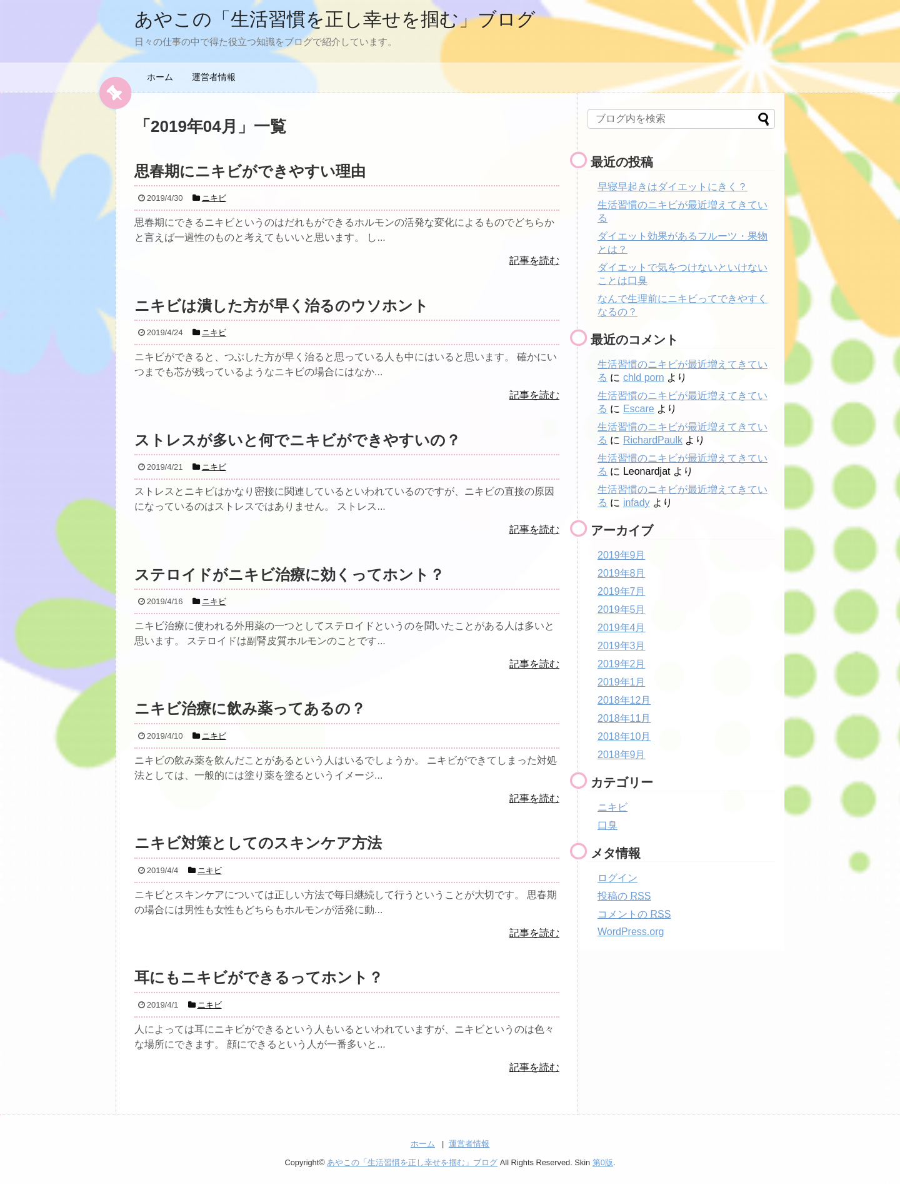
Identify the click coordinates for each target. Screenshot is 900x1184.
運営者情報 (214, 77)
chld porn (643, 377)
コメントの (634, 914)
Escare (638, 408)
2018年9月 (622, 754)
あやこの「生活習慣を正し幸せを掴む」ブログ (335, 19)
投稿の (624, 896)
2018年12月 (624, 700)
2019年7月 (622, 591)
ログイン (618, 878)
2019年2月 (622, 664)
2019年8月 (622, 573)
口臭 (608, 825)
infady (636, 502)
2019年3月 (622, 645)
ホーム (160, 77)
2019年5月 (622, 609)
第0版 (602, 1162)
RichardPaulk (652, 440)
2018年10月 (624, 736)
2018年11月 (624, 718)
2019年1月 (622, 682)
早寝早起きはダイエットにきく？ (673, 186)
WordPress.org (631, 931)
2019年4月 (622, 627)
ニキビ (613, 807)
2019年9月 (622, 555)
